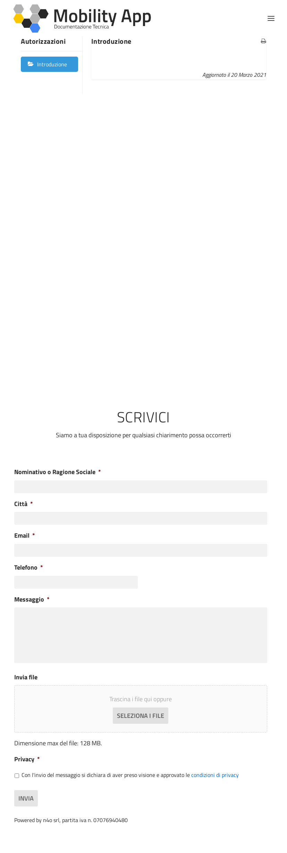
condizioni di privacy (215, 775)
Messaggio (32, 599)
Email (24, 535)
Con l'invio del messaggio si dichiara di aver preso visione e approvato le (130, 775)
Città (23, 504)
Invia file (25, 677)
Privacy (27, 759)
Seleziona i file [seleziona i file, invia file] (140, 715)
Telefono (28, 567)
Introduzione (52, 64)
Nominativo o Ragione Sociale (57, 472)
